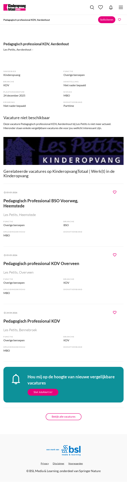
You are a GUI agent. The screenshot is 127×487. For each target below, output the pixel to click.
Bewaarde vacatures (101, 7)
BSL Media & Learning (44, 471)
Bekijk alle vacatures (63, 416)
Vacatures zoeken (92, 7)
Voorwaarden (75, 463)
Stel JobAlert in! (43, 392)
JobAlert (111, 7)
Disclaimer (58, 463)
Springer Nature (90, 471)
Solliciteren (106, 19)
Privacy (45, 463)
